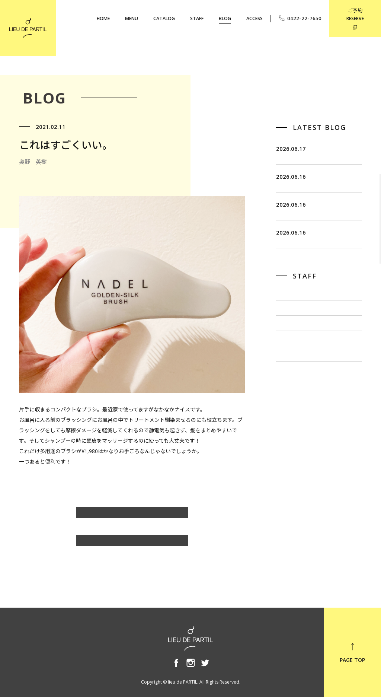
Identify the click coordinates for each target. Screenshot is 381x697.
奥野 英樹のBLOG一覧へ (132, 516)
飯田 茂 (286, 337)
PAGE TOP (352, 652)
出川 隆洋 (289, 385)
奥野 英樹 (289, 432)
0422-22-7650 (299, 18)
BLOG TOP (132, 544)
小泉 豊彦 (289, 409)
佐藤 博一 (289, 361)
